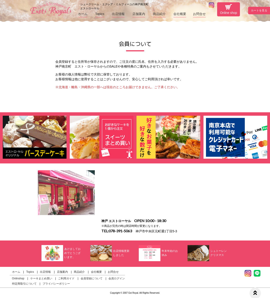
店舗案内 (138, 14)
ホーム (82, 14)
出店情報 (118, 14)
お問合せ (199, 14)
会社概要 (179, 14)
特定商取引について (24, 283)
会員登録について (92, 278)
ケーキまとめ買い (41, 278)
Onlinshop (18, 278)
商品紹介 (159, 14)
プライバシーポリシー (56, 283)
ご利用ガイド (66, 278)
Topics (99, 14)
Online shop (228, 9)
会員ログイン (116, 278)
